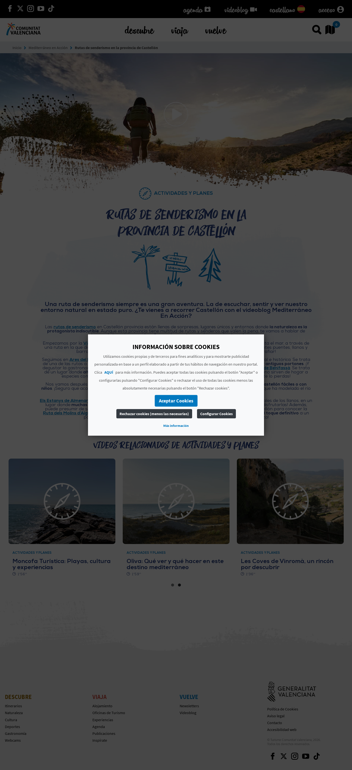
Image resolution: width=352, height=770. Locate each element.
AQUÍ (108, 372)
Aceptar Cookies (176, 401)
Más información (176, 425)
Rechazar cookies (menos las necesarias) (154, 413)
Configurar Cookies (216, 413)
